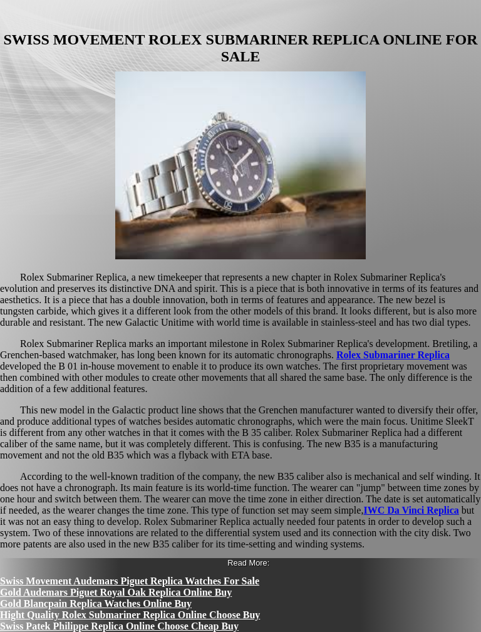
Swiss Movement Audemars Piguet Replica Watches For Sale (129, 581)
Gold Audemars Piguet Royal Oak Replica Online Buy (116, 592)
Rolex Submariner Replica (393, 355)
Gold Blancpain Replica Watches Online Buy (96, 603)
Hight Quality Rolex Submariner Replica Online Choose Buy (130, 614)
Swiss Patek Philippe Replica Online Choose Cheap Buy (119, 626)
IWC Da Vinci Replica (410, 510)
